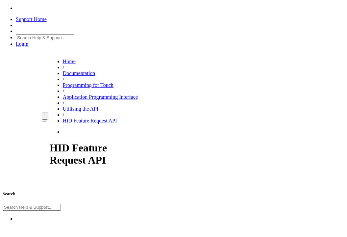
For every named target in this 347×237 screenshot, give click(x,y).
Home (69, 61)
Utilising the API (80, 109)
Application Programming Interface (100, 97)
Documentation (79, 73)
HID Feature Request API (90, 120)
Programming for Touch (88, 85)
